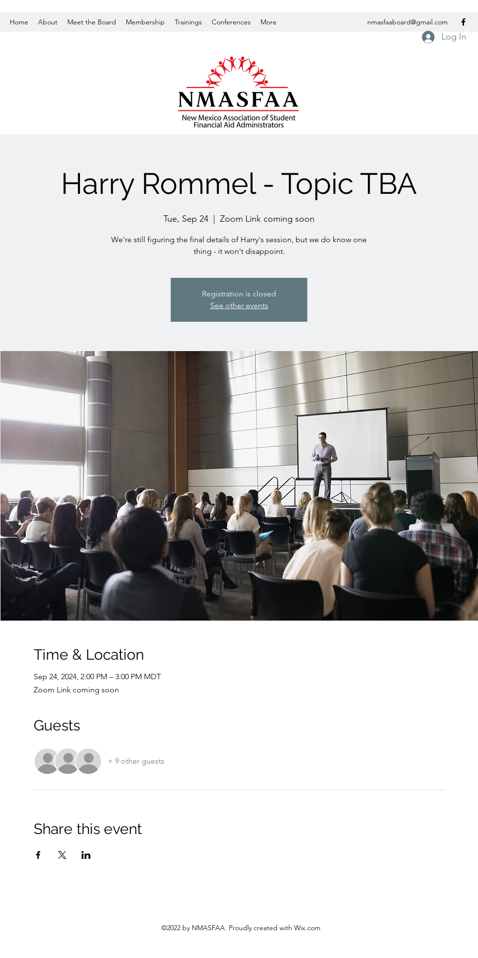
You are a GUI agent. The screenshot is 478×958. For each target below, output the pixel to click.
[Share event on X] (62, 855)
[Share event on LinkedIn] (86, 855)
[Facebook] (463, 22)
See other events (239, 305)
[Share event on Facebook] (38, 855)
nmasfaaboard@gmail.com (407, 22)
